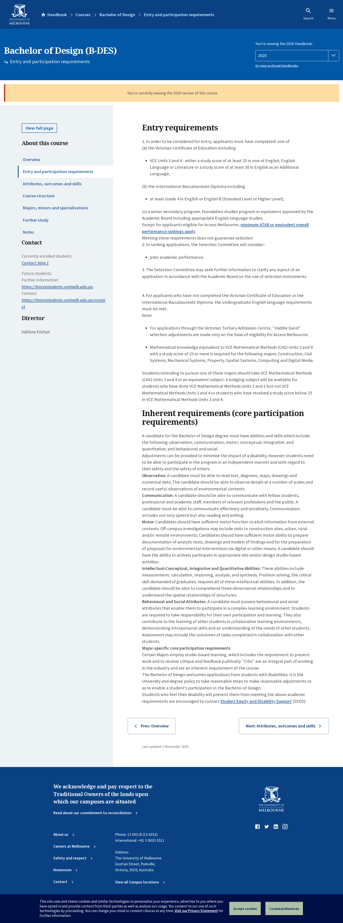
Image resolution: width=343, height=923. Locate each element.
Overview (31, 159)
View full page (39, 128)
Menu (331, 14)
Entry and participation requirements (58, 171)
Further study (36, 220)
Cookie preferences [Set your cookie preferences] (284, 908)
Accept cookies (245, 908)
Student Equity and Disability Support (256, 701)
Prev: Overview (155, 726)
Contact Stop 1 (35, 263)
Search (308, 14)
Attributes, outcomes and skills (52, 184)
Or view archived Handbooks (276, 66)
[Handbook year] (297, 55)
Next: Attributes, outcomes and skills (280, 726)
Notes (28, 232)
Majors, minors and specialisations (55, 208)
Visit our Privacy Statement (196, 910)
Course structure (38, 196)
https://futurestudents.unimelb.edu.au (57, 287)
